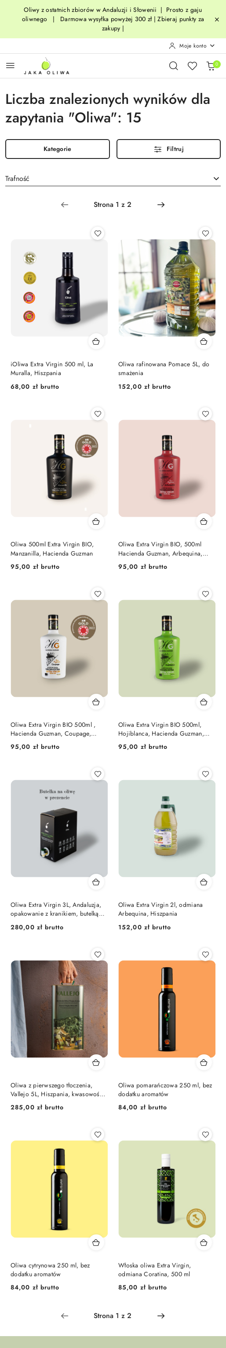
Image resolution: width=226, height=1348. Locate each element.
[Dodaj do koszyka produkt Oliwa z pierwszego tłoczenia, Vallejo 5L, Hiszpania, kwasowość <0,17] (96, 1062)
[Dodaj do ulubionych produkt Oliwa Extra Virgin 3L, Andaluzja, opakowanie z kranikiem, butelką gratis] (97, 774)
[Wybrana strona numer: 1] (112, 205)
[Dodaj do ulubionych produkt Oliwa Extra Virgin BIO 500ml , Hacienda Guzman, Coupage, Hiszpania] (97, 593)
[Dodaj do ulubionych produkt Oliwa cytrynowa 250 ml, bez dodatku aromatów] (97, 1134)
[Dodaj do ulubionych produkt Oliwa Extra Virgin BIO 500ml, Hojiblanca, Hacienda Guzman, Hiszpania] (205, 593)
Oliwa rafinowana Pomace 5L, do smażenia (163, 368)
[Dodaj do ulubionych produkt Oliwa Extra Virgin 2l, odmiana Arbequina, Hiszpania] (205, 774)
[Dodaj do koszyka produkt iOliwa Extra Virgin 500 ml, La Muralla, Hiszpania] (96, 341)
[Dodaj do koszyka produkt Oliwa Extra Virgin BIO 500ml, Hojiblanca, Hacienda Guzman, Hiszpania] (204, 702)
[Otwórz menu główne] (10, 65)
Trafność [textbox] (17, 178)
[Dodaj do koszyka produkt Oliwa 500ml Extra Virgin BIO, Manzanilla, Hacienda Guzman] (96, 521)
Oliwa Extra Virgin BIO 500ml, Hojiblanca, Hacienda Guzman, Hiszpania (161, 729)
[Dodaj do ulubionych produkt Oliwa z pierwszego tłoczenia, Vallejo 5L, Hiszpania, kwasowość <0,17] (97, 954)
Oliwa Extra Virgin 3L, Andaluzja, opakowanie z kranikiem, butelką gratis (56, 909)
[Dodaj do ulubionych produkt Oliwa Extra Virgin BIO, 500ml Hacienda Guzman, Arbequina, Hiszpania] (205, 413)
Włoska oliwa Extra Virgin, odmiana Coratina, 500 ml (154, 1269)
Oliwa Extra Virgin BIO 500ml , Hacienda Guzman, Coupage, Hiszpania (53, 729)
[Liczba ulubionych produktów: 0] (192, 65)
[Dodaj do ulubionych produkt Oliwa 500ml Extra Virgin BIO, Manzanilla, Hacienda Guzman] (97, 413)
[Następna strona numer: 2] (161, 205)
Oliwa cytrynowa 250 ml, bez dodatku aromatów (50, 1269)
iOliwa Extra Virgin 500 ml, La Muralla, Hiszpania (52, 368)
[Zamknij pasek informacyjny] (217, 19)
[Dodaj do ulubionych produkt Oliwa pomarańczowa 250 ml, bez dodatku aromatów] (205, 954)
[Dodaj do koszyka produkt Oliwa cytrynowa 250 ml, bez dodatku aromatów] (96, 1242)
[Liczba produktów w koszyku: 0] (210, 65)
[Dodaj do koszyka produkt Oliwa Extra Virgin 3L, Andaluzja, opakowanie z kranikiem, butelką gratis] (96, 882)
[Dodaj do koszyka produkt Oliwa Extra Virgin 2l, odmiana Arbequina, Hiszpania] (204, 882)
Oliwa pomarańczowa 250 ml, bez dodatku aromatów (165, 1089)
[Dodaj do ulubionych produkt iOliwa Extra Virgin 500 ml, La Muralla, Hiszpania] (97, 233)
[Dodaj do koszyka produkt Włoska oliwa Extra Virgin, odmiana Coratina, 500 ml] (204, 1242)
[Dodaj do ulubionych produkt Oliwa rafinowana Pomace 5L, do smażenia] (205, 233)
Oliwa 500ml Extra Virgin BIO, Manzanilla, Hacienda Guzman (52, 548)
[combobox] (113, 178)
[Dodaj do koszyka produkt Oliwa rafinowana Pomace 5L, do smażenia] (204, 341)
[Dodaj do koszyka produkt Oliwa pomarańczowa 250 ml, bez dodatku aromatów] (204, 1062)
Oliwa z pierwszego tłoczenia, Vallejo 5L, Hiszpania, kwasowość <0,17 (57, 1089)
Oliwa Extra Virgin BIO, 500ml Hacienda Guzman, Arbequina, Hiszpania (160, 548)
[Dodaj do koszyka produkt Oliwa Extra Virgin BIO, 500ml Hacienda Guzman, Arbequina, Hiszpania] (204, 521)
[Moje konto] (192, 45)
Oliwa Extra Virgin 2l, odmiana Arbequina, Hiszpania (160, 909)
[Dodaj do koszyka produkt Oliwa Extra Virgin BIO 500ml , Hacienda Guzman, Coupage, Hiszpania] (96, 702)
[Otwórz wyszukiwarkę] (174, 65)
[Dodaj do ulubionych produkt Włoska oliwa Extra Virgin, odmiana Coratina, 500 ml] (205, 1134)
